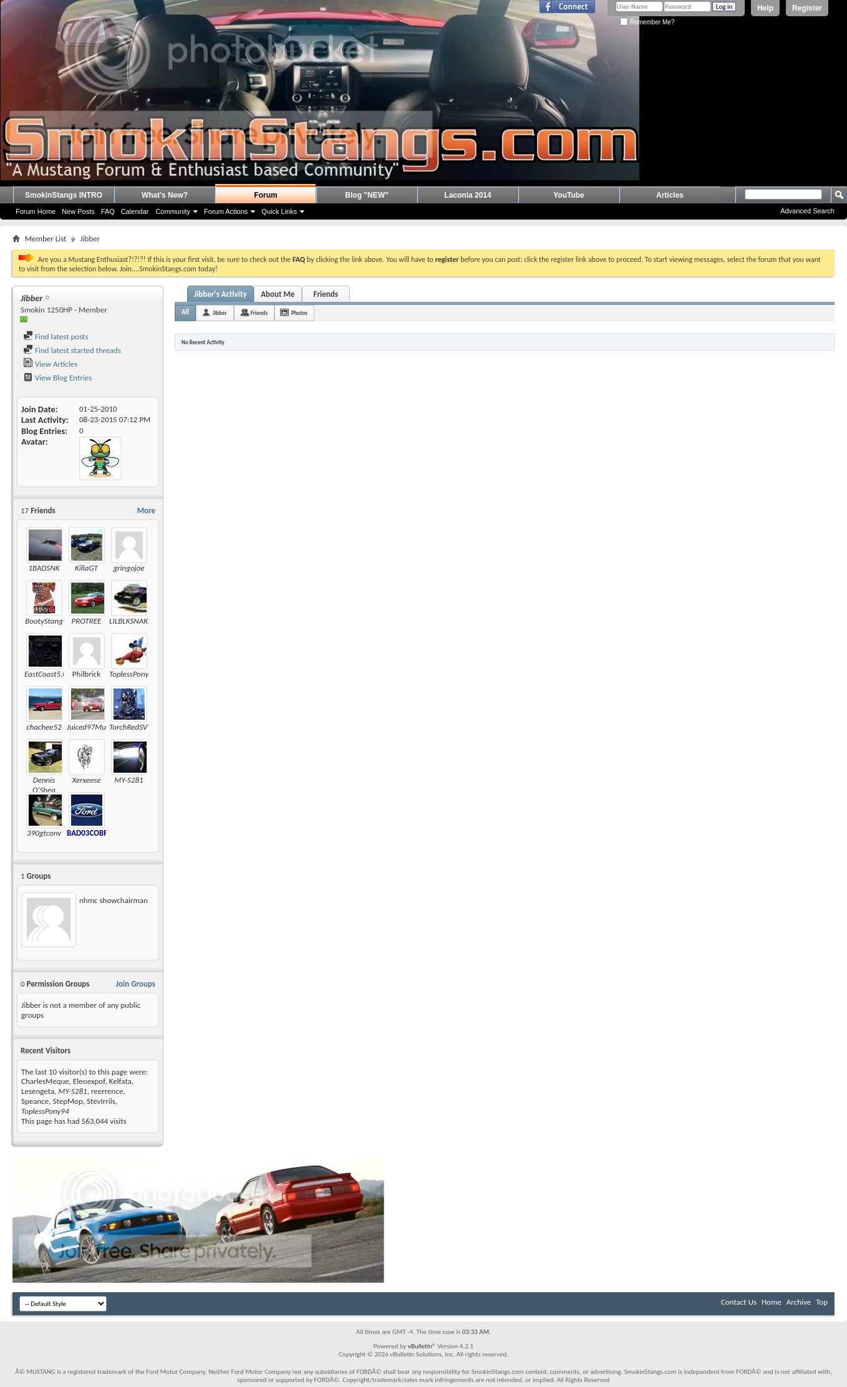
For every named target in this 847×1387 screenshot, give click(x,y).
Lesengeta (37, 1091)
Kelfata (120, 1081)
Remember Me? (647, 22)
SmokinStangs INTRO (63, 195)
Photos (299, 312)
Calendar (135, 211)
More (146, 510)
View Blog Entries (57, 377)
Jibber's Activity (220, 294)
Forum (265, 195)
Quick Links (279, 211)
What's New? (165, 195)
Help (765, 8)
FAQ (108, 211)
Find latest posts (56, 336)
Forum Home (36, 211)
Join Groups (135, 983)
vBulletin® (422, 1346)
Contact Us (739, 1302)
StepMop (68, 1101)
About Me (277, 294)
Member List (45, 238)
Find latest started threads (72, 350)
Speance (35, 1101)
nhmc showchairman (113, 900)
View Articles (50, 364)
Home (772, 1302)
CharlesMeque (45, 1081)
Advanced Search (807, 211)
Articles (670, 195)
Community (172, 211)
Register (807, 8)
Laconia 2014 (467, 195)
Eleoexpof (89, 1081)
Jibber (220, 312)
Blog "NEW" (366, 195)
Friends (325, 294)
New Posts (78, 211)
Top (822, 1302)
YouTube (568, 195)
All (185, 312)
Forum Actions (226, 211)
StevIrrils (101, 1101)
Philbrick (86, 674)
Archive (798, 1302)
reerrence (107, 1091)
